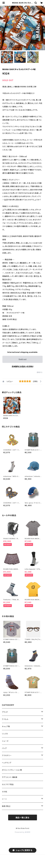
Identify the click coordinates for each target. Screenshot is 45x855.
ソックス (5, 734)
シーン (4, 799)
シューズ (5, 741)
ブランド (5, 712)
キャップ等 (6, 726)
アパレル (5, 719)
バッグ (4, 748)
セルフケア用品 (8, 784)
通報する (40, 372)
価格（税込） (6, 806)
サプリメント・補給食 (9, 777)
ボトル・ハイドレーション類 (12, 770)
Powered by (22, 832)
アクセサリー (7, 755)
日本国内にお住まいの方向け (22, 366)
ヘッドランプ (6, 763)
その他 (4, 792)
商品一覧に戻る (23, 817)
